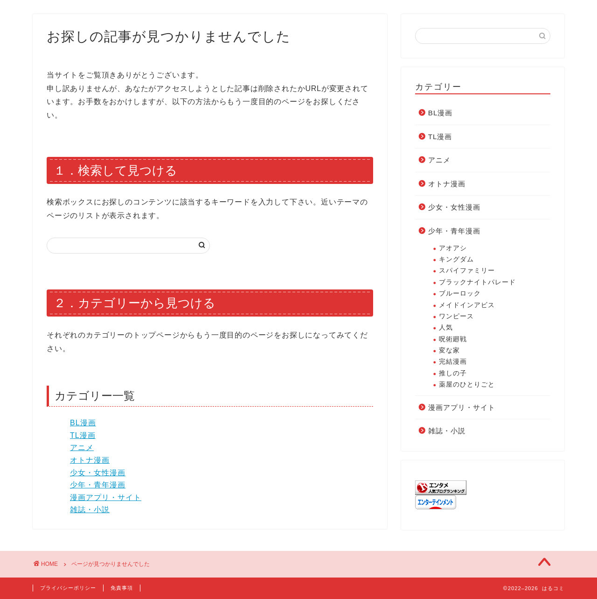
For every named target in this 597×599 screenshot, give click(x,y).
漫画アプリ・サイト (105, 497)
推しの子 (453, 373)
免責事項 (122, 588)
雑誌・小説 (90, 510)
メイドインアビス (467, 305)
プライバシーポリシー (68, 588)
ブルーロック (460, 293)
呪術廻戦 (453, 339)
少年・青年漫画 (97, 485)
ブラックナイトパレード (477, 282)
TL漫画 (83, 435)
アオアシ (453, 248)
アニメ (82, 447)
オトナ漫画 (90, 460)
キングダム (456, 259)
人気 (446, 327)
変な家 (449, 350)
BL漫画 (83, 423)
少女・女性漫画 (97, 473)
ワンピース (456, 316)
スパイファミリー (467, 270)
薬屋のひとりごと (467, 384)
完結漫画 (453, 361)
